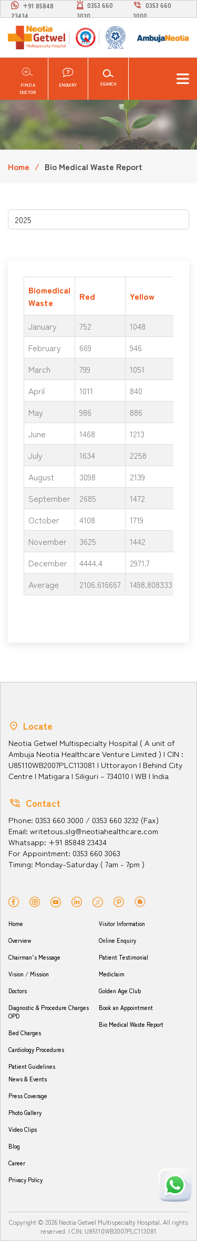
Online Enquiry (117, 940)
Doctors (17, 990)
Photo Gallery (25, 1112)
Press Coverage (27, 1095)
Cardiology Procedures (36, 1049)
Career (16, 1163)
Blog (14, 1146)
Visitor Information (122, 923)
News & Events (27, 1079)
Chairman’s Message (34, 957)
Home (18, 166)
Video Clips (22, 1129)
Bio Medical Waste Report (131, 1024)
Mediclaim (112, 974)
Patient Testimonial (123, 957)
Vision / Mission (28, 974)
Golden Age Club (120, 990)
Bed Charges (24, 1032)
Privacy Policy (25, 1179)
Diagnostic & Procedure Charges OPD (48, 1011)
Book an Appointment (126, 1007)
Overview (20, 940)
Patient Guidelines (31, 1066)
